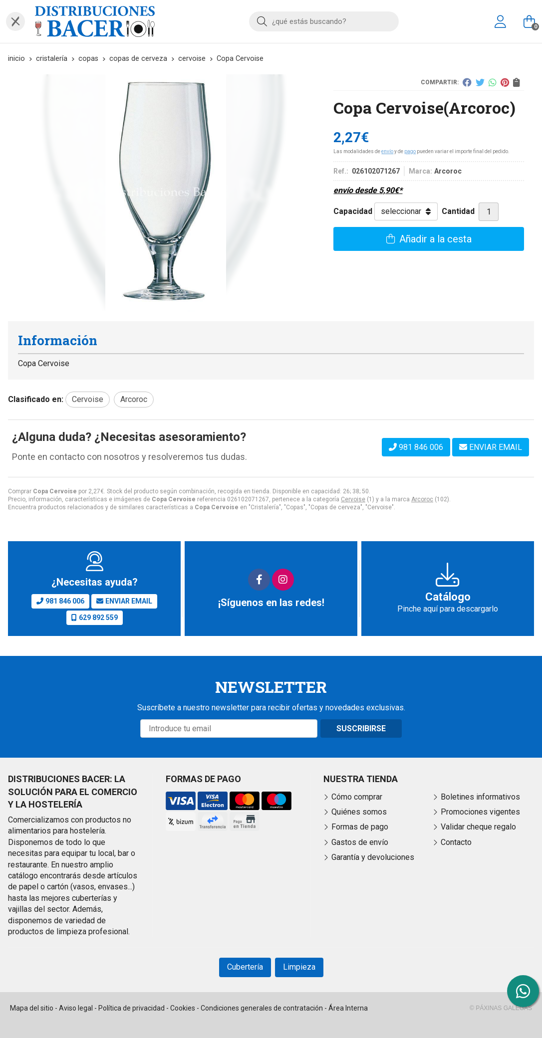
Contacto (456, 842)
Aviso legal (76, 1008)
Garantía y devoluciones (372, 857)
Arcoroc (422, 499)
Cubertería (245, 967)
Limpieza (299, 967)
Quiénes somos (359, 812)
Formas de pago (359, 826)
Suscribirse (361, 728)
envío (387, 151)
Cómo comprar (356, 797)
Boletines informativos (480, 797)
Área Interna (348, 1008)
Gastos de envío (359, 842)
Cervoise (353, 499)
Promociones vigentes (480, 812)
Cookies (182, 1008)
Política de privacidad (131, 1008)
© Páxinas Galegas (501, 1008)
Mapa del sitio (31, 1008)
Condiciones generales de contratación (262, 1008)
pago (410, 151)
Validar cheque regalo (478, 826)
